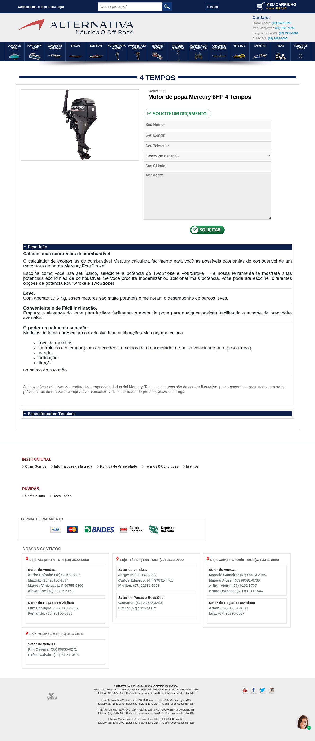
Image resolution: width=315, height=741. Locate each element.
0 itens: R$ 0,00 (276, 8)
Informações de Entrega (71, 466)
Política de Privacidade (117, 466)
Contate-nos (33, 496)
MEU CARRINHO (281, 5)
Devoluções (60, 496)
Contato (212, 7)
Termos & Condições (160, 466)
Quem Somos (34, 466)
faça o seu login (52, 7)
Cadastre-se (26, 7)
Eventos (191, 466)
